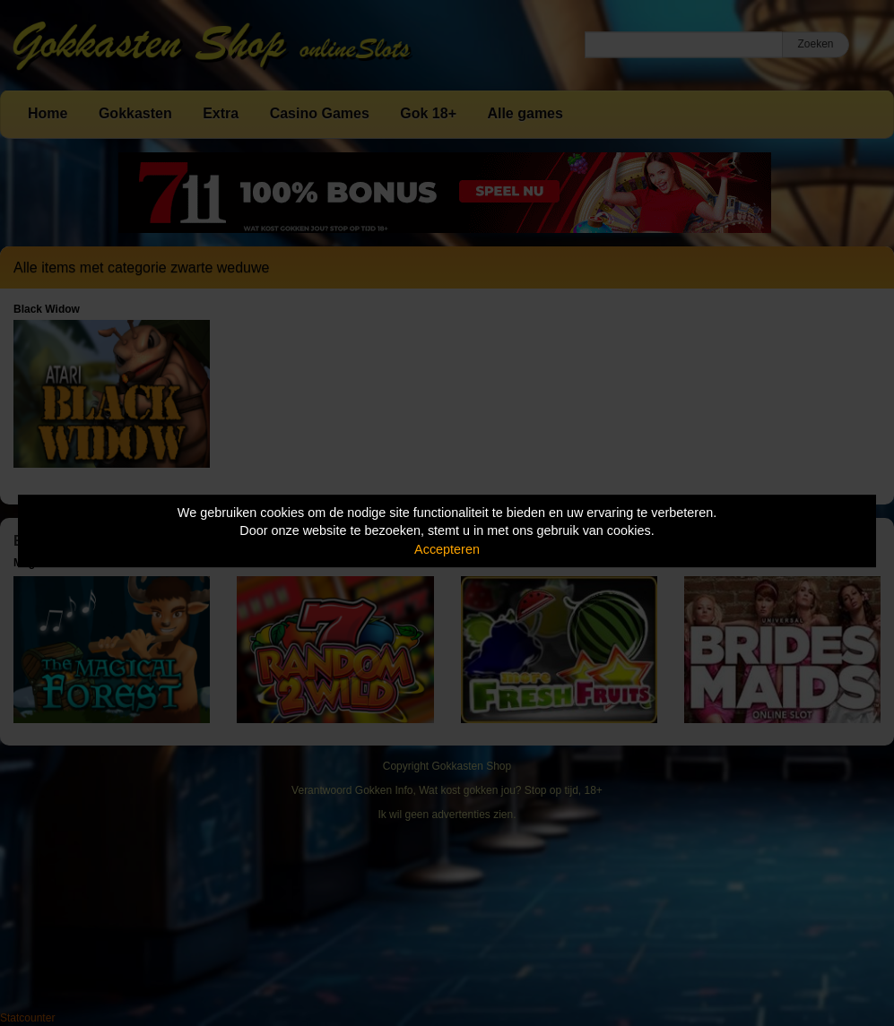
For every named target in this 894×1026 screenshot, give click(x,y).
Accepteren (447, 549)
